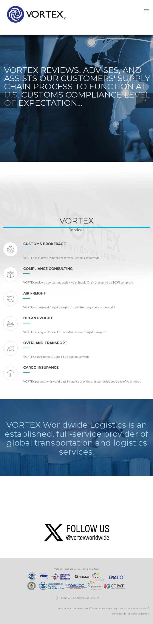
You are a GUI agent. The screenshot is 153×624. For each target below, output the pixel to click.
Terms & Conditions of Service (77, 598)
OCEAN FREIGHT (38, 318)
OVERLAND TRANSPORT (45, 343)
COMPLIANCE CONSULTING (48, 269)
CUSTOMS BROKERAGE (44, 244)
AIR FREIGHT (34, 293)
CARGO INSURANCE (41, 368)
